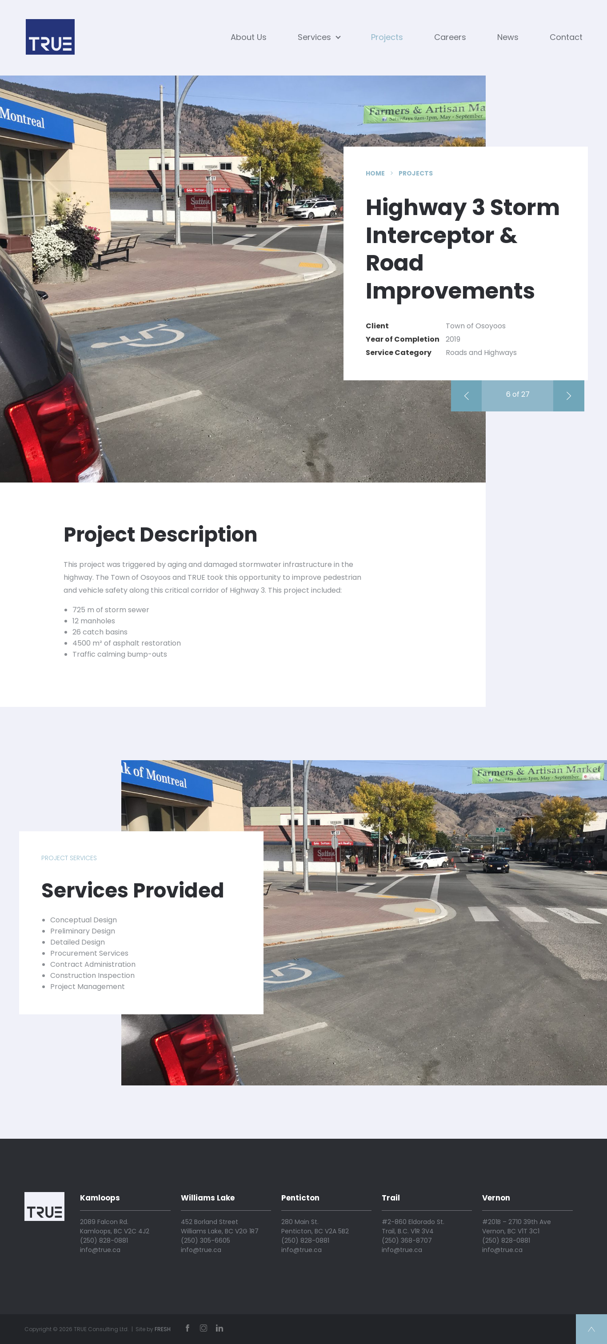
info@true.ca (100, 1249)
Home (375, 173)
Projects (387, 37)
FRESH (163, 1329)
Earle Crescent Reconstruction (470, 395)
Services (319, 37)
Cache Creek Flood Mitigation (572, 395)
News (508, 37)
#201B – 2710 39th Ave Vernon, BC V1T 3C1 (516, 1226)
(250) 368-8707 (407, 1240)
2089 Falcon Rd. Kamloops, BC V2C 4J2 (114, 1226)
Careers (450, 37)
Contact (566, 37)
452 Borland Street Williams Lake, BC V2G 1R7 (220, 1226)
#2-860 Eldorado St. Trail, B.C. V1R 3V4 (413, 1226)
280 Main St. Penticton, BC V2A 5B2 (315, 1226)
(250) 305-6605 (205, 1240)
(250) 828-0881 (104, 1240)
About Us (249, 37)
